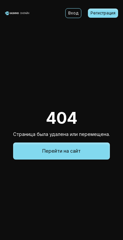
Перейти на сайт (61, 151)
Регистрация (103, 13)
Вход (73, 13)
